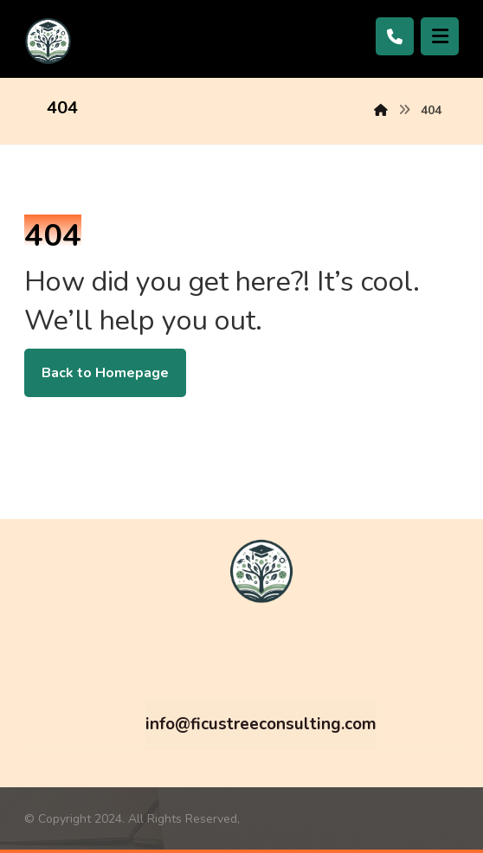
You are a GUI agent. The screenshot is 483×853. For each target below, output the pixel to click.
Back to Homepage (105, 372)
